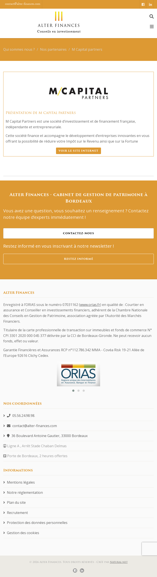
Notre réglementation (23, 492)
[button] (73, 390)
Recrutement (15, 512)
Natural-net (119, 562)
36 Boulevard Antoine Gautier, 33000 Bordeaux (45, 435)
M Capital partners (87, 49)
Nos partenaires (53, 49)
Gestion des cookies (21, 532)
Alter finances (59, 20)
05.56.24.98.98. (19, 415)
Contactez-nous (78, 233)
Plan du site (14, 502)
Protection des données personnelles (35, 522)
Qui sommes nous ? (19, 49)
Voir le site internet (78, 151)
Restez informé (78, 259)
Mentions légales (19, 482)
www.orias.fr (90, 304)
